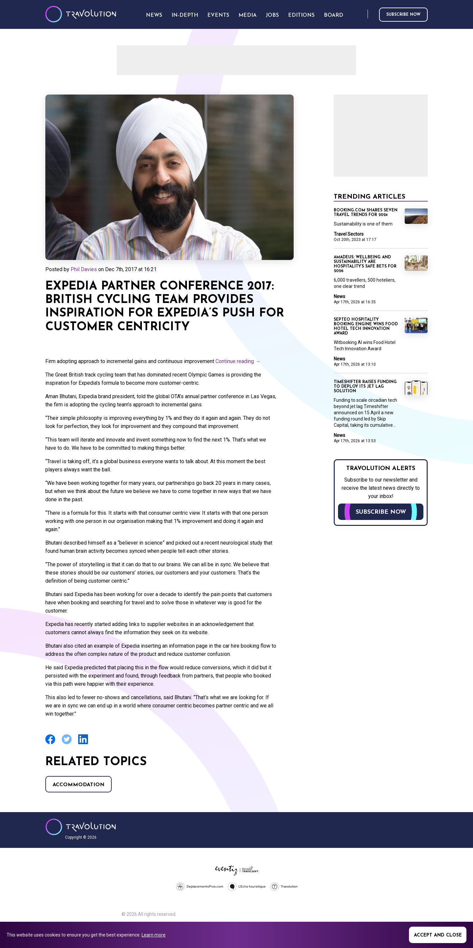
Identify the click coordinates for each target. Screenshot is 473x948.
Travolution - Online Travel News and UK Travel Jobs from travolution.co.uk (80, 827)
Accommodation (78, 784)
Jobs (272, 15)
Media (247, 15)
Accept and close (438, 935)
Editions (301, 15)
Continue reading (237, 361)
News (339, 296)
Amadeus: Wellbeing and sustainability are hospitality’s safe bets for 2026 (365, 264)
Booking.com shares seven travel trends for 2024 (365, 212)
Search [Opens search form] (361, 14)
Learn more (154, 934)
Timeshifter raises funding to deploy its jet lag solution (365, 386)
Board (333, 15)
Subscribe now (403, 15)
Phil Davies (84, 269)
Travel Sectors (349, 234)
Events (218, 15)
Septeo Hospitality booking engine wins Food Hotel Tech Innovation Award (366, 326)
